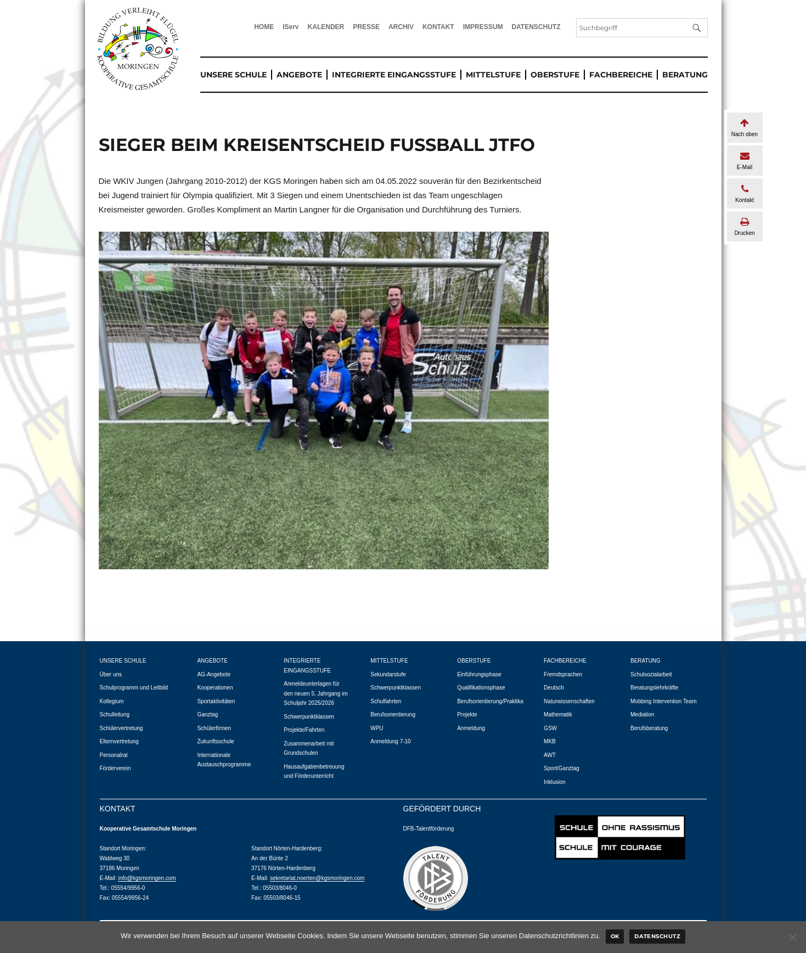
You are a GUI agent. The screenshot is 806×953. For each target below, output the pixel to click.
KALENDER (326, 27)
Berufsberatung (649, 728)
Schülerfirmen (214, 728)
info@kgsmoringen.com (147, 878)
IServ (290, 27)
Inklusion (554, 782)
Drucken (745, 226)
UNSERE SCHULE (233, 75)
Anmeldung (471, 728)
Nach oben (745, 127)
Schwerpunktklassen (309, 717)
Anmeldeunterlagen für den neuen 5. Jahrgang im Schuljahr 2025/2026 (315, 693)
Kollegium (112, 701)
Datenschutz (657, 936)
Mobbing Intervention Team (663, 701)
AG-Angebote (213, 674)
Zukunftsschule (215, 741)
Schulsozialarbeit (651, 674)
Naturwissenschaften (569, 701)
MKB (550, 741)
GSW (550, 728)
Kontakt (745, 193)
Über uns (111, 674)
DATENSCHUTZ (535, 27)
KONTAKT (438, 27)
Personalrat (114, 755)
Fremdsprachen (563, 674)
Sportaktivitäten (216, 701)
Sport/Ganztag (561, 768)
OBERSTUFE (555, 75)
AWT (550, 755)
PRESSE (366, 27)
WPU (376, 728)
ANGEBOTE (299, 75)
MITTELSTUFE (493, 75)
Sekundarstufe (388, 674)
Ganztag (207, 714)
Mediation (642, 714)
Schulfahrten (385, 701)
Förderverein (115, 768)
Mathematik (558, 714)
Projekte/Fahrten (304, 730)
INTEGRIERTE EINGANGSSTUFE (394, 75)
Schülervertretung (121, 728)
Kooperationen (215, 688)
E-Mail (745, 160)
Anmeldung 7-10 (390, 741)
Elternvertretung (119, 741)
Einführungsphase (479, 674)
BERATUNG (685, 75)
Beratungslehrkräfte (654, 688)
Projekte (467, 714)
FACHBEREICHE (620, 75)
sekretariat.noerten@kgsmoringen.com (317, 878)
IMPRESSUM (483, 27)
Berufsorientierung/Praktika (490, 701)
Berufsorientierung (392, 714)
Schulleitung (114, 714)
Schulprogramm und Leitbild (134, 688)
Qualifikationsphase (481, 688)
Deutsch (554, 688)
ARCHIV (401, 27)
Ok (615, 936)
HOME (264, 27)
